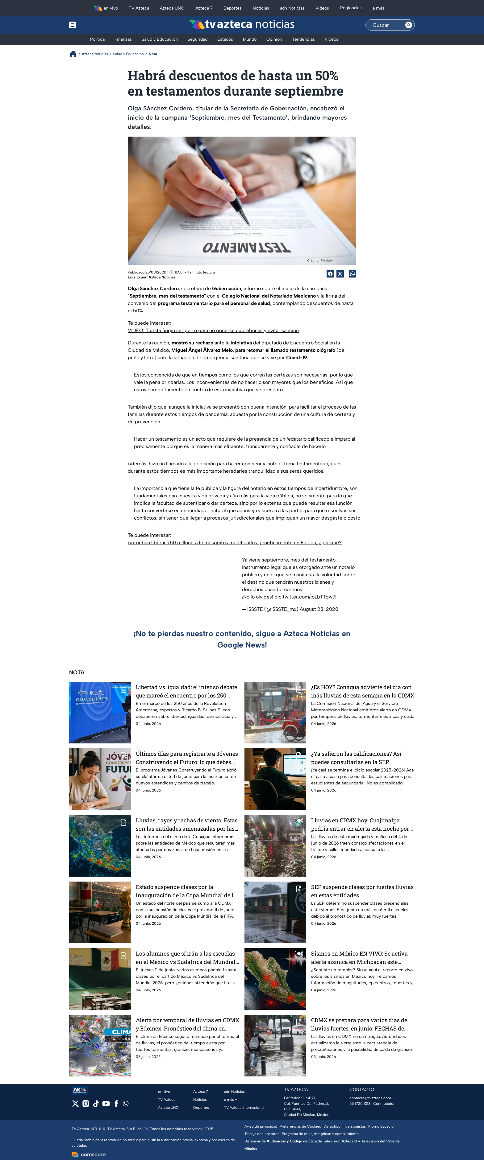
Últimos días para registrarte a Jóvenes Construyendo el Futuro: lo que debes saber (187, 758)
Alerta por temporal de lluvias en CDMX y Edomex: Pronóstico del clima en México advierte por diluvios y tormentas (187, 1024)
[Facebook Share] (330, 274)
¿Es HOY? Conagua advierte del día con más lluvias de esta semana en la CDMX (362, 691)
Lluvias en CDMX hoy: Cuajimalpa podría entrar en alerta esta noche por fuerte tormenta (360, 824)
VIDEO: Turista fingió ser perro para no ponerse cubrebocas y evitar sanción (213, 330)
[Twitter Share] (340, 274)
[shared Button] (352, 274)
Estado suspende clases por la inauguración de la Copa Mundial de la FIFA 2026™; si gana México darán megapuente (186, 891)
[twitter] (75, 1106)
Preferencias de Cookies (300, 1126)
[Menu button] (94, 25)
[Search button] (408, 25)
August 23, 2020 (319, 609)
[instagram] (86, 1106)
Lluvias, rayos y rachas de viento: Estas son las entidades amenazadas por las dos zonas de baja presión (187, 824)
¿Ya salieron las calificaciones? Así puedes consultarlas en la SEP (356, 758)
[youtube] (106, 1106)
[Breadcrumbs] (75, 54)
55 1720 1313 (359, 1103)
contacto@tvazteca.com (370, 1098)
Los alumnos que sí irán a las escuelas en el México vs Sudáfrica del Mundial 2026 (186, 957)
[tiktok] (96, 1106)
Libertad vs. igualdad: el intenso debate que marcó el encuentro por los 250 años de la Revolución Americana (186, 691)
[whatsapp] (126, 1105)
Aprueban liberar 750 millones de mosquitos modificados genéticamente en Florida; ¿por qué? (235, 542)
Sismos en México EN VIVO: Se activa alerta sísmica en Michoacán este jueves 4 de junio (359, 957)
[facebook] (116, 1106)
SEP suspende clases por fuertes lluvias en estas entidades (362, 891)
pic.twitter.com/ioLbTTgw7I (305, 597)
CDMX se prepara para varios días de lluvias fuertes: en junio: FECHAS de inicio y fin (359, 1024)
